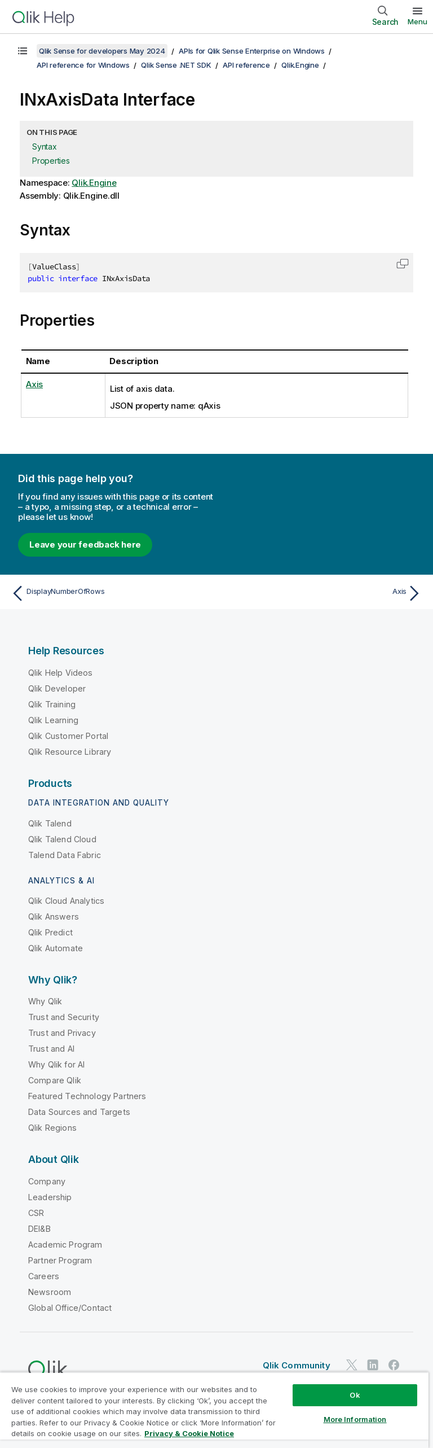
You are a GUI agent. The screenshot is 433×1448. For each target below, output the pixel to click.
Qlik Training (52, 704)
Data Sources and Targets (79, 1112)
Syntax (44, 146)
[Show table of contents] (22, 51)
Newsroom (49, 1292)
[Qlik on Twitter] (351, 1365)
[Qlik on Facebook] (394, 1365)
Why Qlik (45, 1001)
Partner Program (60, 1260)
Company (46, 1181)
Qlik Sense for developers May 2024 (102, 50)
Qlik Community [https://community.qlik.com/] (296, 1365)
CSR (36, 1213)
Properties (51, 160)
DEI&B (39, 1228)
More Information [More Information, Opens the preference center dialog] (355, 1419)
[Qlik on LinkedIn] (372, 1365)
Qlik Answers (53, 916)
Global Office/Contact (70, 1308)
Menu (417, 21)
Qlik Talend (50, 823)
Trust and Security (63, 1017)
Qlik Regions (52, 1127)
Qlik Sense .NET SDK (176, 64)
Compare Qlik (54, 1080)
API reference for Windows (83, 64)
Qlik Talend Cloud (62, 839)
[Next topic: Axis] (322, 593)
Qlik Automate (55, 948)
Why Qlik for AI (56, 1064)
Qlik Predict (50, 932)
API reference (246, 64)
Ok (355, 1394)
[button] (402, 263)
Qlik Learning (53, 720)
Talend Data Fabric (64, 855)
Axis (34, 384)
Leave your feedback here (85, 544)
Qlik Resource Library (69, 751)
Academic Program (65, 1244)
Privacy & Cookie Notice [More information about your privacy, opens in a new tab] (189, 1433)
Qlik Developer (57, 688)
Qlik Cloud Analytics (66, 900)
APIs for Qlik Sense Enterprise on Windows (252, 50)
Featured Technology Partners (87, 1096)
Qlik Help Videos (60, 672)
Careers (43, 1276)
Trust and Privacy (62, 1033)
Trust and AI (51, 1048)
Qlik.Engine (300, 64)
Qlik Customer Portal (68, 736)
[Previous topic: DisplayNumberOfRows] (110, 593)
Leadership (50, 1197)
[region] (214, 1410)
